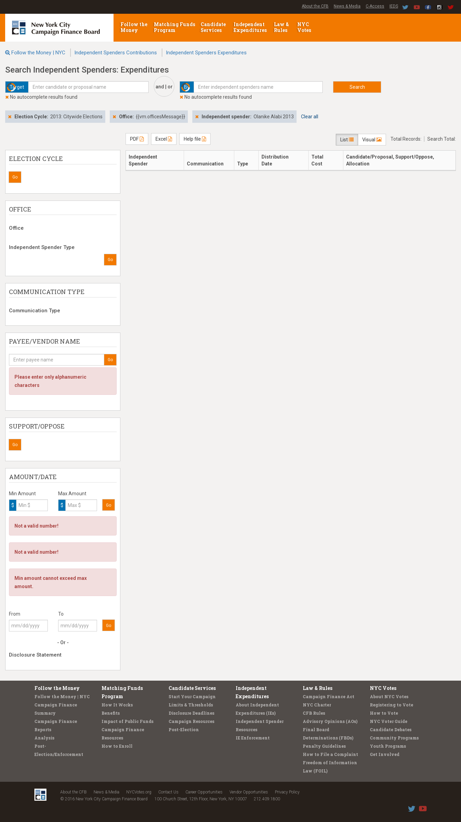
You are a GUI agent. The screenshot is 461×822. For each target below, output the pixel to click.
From (14, 614)
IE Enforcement (253, 737)
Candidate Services (213, 27)
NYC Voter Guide (388, 721)
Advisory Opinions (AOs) (330, 721)
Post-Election (184, 729)
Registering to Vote (391, 704)
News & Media (347, 6)
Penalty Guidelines (324, 746)
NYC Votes (304, 27)
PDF (137, 139)
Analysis (44, 737)
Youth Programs (388, 746)
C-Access (375, 6)
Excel (164, 139)
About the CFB (315, 6)
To (61, 614)
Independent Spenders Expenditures (206, 53)
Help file (195, 139)
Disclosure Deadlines (191, 713)
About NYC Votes (389, 696)
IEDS (393, 6)
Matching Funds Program (174, 27)
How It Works (117, 704)
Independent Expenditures (251, 27)
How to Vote (384, 713)
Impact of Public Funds (127, 721)
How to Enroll (116, 746)
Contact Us (168, 792)
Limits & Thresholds (191, 704)
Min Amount (22, 493)
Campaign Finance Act (328, 696)
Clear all (309, 116)
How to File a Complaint (330, 754)
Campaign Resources (191, 721)
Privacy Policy (287, 792)
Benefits (110, 713)
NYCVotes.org (138, 792)
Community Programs (394, 737)
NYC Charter (317, 704)
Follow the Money (133, 27)
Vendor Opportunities (248, 792)
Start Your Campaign (192, 696)
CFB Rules (314, 713)
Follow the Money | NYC (38, 53)
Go (15, 177)
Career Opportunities (204, 792)
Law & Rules (281, 27)
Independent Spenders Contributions (115, 53)
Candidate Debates (390, 729)
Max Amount (72, 493)
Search (357, 87)
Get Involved (384, 754)
